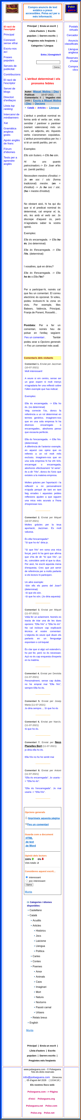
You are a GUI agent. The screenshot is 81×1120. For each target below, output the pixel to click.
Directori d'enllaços (10, 99)
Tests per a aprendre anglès (10, 160)
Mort (37, 992)
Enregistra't (54, 54)
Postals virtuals (73, 28)
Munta (28, 892)
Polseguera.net (34, 1106)
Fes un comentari (34, 337)
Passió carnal (42, 1007)
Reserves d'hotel (72, 59)
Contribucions (12, 74)
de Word (30, 845)
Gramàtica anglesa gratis (10, 131)
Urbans (39, 1012)
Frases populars (9, 59)
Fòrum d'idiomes (9, 150)
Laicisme (40, 941)
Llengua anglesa (73, 51)
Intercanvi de (11, 116)
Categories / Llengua (42, 45)
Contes (36, 961)
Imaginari (40, 987)
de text (29, 842)
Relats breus (39, 1017)
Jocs (37, 935)
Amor (38, 971)
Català (30, 108)
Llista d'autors (37, 31)
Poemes (36, 966)
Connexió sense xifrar (11, 41)
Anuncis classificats (71, 42)
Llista (9, 107)
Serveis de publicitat (10, 67)
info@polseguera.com (36, 1077)
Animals (39, 976)
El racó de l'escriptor (10, 81)
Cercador (72, 35)
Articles (41, 108)
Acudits (36, 920)
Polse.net (49, 1113)
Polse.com (51, 1106)
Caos (38, 981)
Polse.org (36, 1113)
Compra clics (73, 68)
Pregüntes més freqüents (41, 40)
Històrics (40, 930)
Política (39, 951)
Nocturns (40, 1002)
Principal (9, 34)
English (33, 1022)
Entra (44, 54)
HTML (29, 838)
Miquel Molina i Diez (46, 91)
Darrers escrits (48, 35)
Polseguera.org (46, 1098)
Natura (39, 997)
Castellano (35, 910)
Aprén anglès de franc (12, 142)
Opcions (40, 103)
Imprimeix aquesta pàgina (44, 818)
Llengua (54, 107)
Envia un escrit (48, 26)
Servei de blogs (9, 90)
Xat (6, 123)
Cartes (35, 956)
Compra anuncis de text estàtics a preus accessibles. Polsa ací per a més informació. (43, 12)
